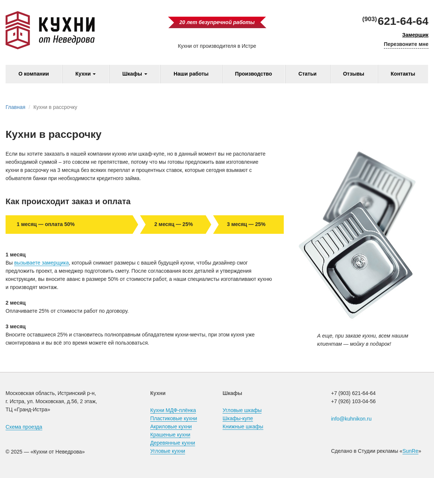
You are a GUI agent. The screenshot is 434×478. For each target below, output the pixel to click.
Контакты (403, 74)
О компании (34, 74)
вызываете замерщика (41, 263)
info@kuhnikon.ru (351, 419)
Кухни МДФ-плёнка (173, 410)
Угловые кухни (167, 451)
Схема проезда (24, 427)
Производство (253, 74)
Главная (15, 107)
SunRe (410, 451)
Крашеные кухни (170, 435)
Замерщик (415, 35)
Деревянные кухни (172, 443)
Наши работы (191, 74)
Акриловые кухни (171, 426)
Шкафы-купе (238, 418)
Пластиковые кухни (173, 418)
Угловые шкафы (242, 410)
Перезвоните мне (406, 44)
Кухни (85, 74)
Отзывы (353, 74)
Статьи (308, 74)
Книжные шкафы (243, 426)
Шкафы (134, 74)
